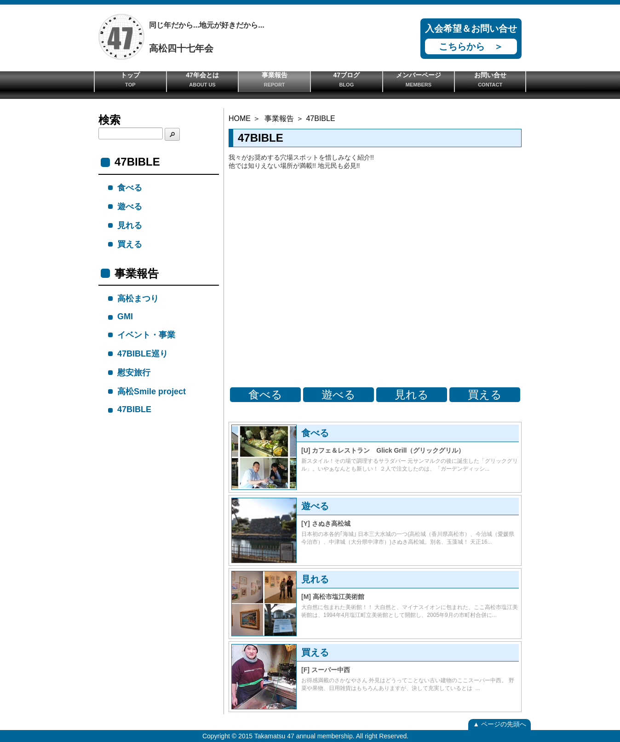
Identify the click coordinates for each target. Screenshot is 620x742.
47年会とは (202, 79)
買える (485, 394)
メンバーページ (418, 79)
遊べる (338, 394)
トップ (130, 79)
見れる (412, 394)
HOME (240, 118)
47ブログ (346, 79)
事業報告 (274, 79)
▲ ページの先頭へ (499, 724)
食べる (265, 394)
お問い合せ (490, 79)
